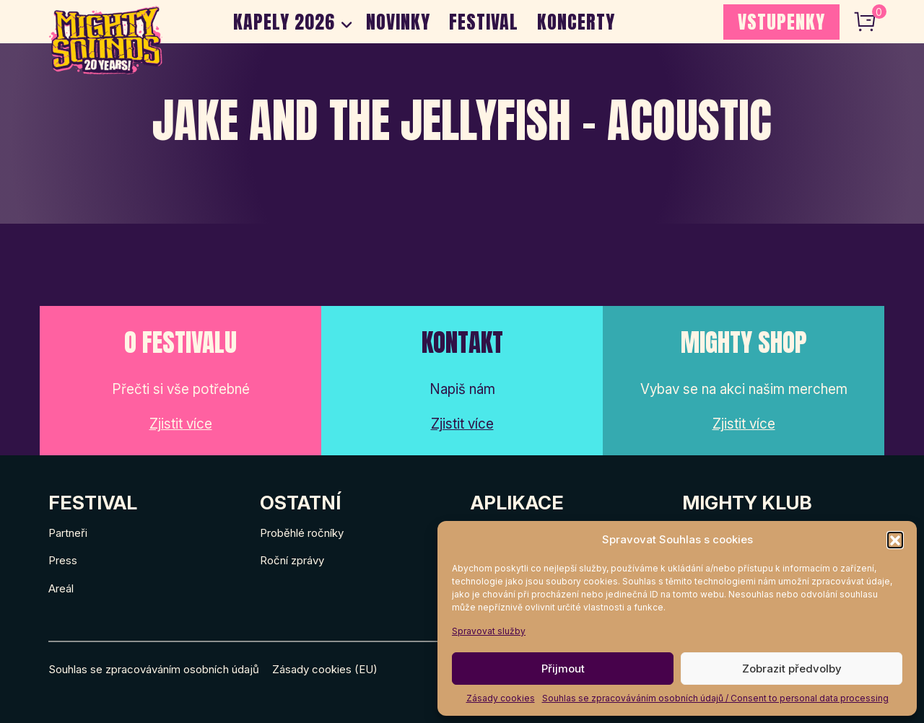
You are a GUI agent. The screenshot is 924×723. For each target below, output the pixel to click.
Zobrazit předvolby (792, 668)
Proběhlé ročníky (302, 533)
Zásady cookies (500, 698)
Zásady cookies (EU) (325, 669)
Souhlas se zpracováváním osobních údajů (153, 669)
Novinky (398, 21)
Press (62, 560)
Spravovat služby (489, 631)
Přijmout (563, 668)
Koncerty (576, 21)
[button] (895, 540)
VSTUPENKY (781, 21)
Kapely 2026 (284, 21)
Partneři (67, 533)
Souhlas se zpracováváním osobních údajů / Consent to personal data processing (715, 698)
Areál (61, 588)
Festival (483, 21)
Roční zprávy (292, 560)
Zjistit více (180, 424)
